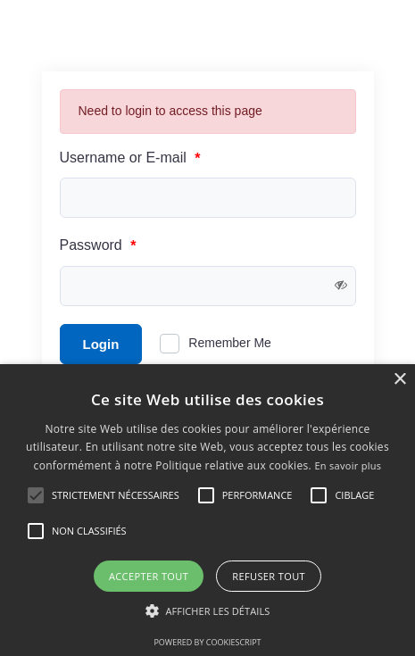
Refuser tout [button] (268, 576)
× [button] (399, 379)
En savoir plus (347, 465)
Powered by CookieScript (207, 642)
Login (101, 344)
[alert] (207, 510)
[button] (207, 611)
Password (98, 245)
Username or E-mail (130, 158)
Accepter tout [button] (148, 576)
